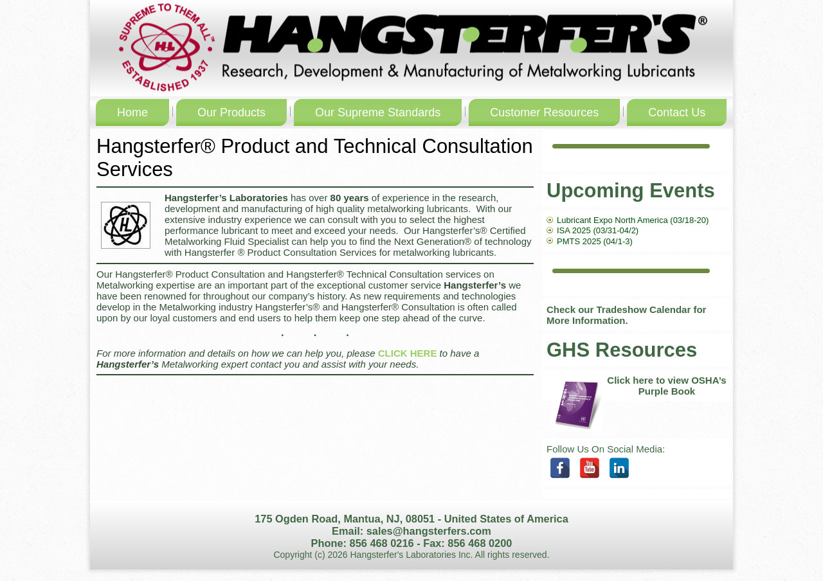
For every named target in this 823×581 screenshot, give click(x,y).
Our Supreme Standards (377, 112)
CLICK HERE (407, 353)
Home (132, 112)
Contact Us (676, 112)
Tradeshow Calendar (644, 309)
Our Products (231, 112)
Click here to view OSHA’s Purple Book (666, 386)
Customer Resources (544, 112)
